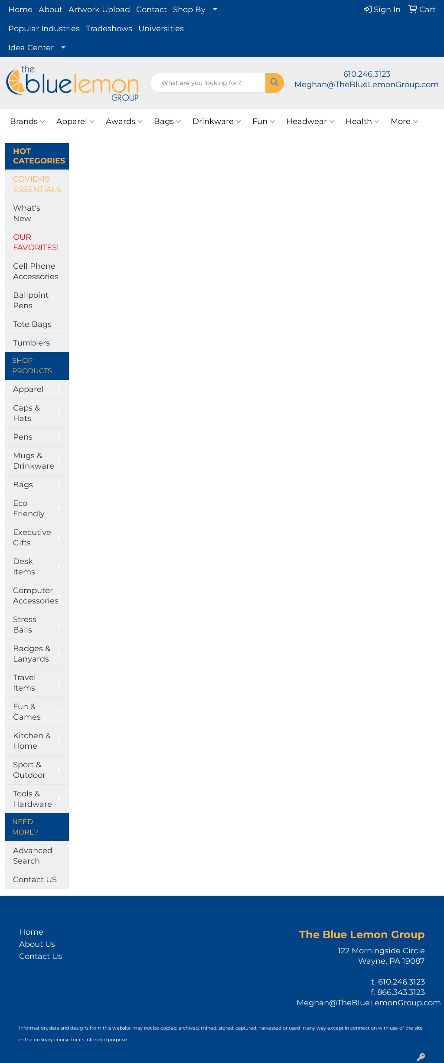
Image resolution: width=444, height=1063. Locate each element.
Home (20, 9)
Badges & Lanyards (31, 654)
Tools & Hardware (32, 799)
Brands (27, 121)
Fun (263, 121)
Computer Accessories (36, 596)
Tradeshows (109, 28)
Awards (124, 121)
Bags (167, 121)
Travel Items (24, 683)
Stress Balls (24, 625)
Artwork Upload (99, 9)
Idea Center (31, 47)
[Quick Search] (208, 83)
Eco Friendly (29, 508)
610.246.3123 (366, 74)
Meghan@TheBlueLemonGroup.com (366, 84)
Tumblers (31, 343)
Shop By (189, 9)
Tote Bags (32, 324)
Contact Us (40, 956)
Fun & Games (27, 712)
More (404, 121)
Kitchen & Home (32, 741)
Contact (151, 9)
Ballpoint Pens (31, 300)
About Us (37, 944)
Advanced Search (32, 856)
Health (362, 121)
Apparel (75, 121)
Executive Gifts (32, 538)
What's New (26, 213)
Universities (161, 28)
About (50, 9)
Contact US (35, 879)
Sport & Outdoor (29, 770)
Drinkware (217, 121)
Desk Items (24, 567)
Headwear (310, 121)
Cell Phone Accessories (36, 271)
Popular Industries (44, 28)
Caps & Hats (26, 413)
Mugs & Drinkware (33, 461)
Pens (23, 437)
